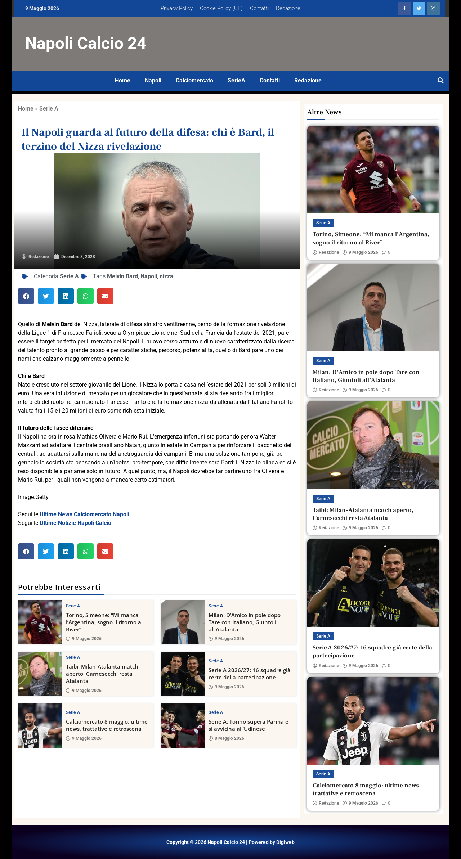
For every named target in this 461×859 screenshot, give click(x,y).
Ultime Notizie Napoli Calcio (75, 523)
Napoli (153, 80)
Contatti (259, 8)
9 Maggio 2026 (84, 639)
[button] (26, 296)
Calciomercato (194, 80)
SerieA (236, 80)
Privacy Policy (177, 8)
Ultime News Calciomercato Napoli (84, 514)
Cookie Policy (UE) (221, 8)
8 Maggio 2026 (226, 738)
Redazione (288, 8)
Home (122, 80)
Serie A (48, 108)
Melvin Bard (122, 276)
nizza (166, 276)
